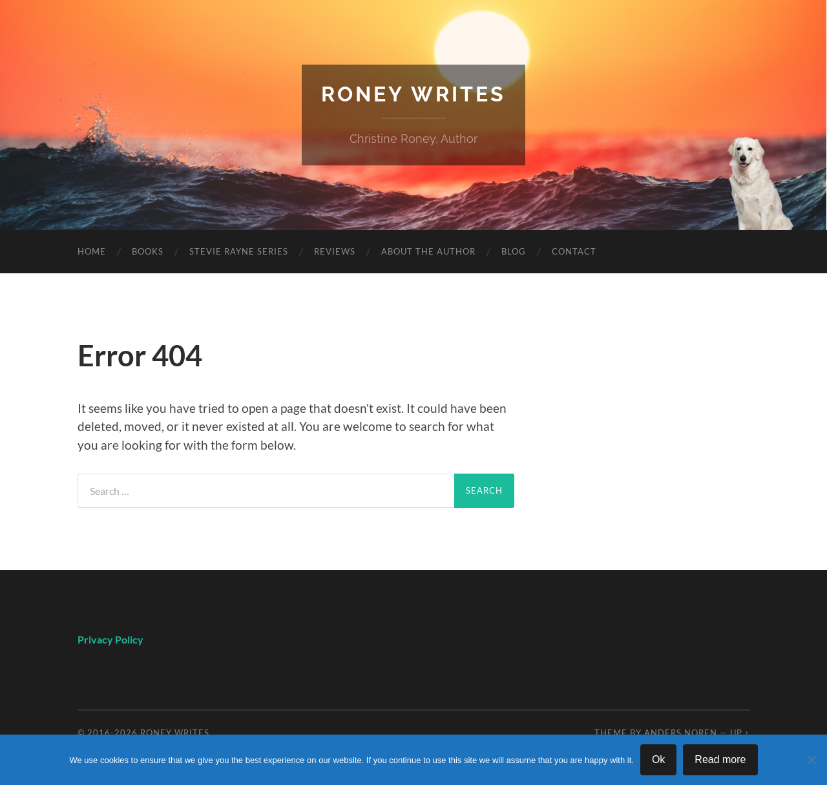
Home (92, 251)
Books (147, 251)
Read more (720, 759)
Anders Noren (680, 732)
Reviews (334, 251)
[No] (810, 759)
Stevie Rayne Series (238, 251)
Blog (513, 251)
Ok (658, 759)
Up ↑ (739, 732)
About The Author (428, 251)
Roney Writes (413, 94)
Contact (574, 251)
